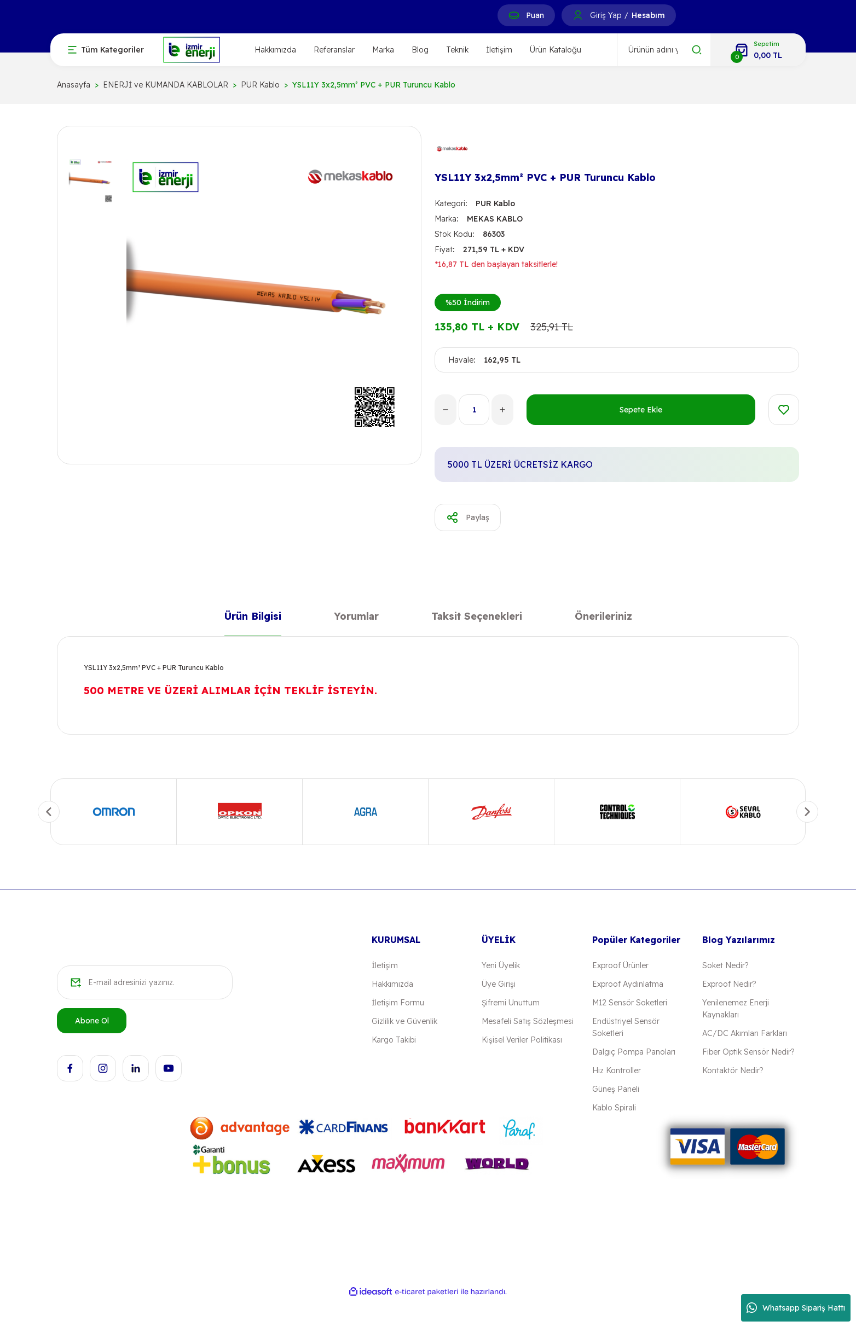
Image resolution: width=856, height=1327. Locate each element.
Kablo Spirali (614, 1108)
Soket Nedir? (725, 965)
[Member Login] (577, 15)
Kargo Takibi (394, 1040)
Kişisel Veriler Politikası (522, 1040)
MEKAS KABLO (495, 219)
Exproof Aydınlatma (627, 984)
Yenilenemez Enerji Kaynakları (735, 1009)
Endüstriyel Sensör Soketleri (626, 1027)
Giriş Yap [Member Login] (605, 15)
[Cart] (758, 49)
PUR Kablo (495, 203)
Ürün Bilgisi (252, 618)
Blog (420, 50)
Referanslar (334, 50)
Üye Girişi (499, 984)
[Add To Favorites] (783, 409)
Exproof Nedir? (729, 984)
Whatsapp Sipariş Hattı (796, 1308)
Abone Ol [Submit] (92, 1021)
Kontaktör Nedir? (732, 1070)
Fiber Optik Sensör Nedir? (748, 1052)
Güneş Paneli (615, 1089)
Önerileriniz (603, 618)
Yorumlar (356, 618)
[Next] (807, 812)
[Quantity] (474, 409)
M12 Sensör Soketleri (629, 1003)
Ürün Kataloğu (555, 50)
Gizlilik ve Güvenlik (404, 1021)
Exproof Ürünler (620, 965)
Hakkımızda (275, 50)
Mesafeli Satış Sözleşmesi (528, 1021)
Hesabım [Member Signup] (648, 15)
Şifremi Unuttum (511, 1003)
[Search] (663, 49)
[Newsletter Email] (145, 982)
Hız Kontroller (616, 1070)
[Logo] (191, 49)
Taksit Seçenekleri (476, 618)
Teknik (457, 50)
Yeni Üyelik (501, 965)
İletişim (499, 50)
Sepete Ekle (641, 410)
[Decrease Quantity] (445, 409)
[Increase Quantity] (502, 409)
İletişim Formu (398, 1003)
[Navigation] (106, 49)
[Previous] (49, 812)
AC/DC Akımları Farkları (744, 1033)
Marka (383, 50)
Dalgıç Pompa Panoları (633, 1052)
